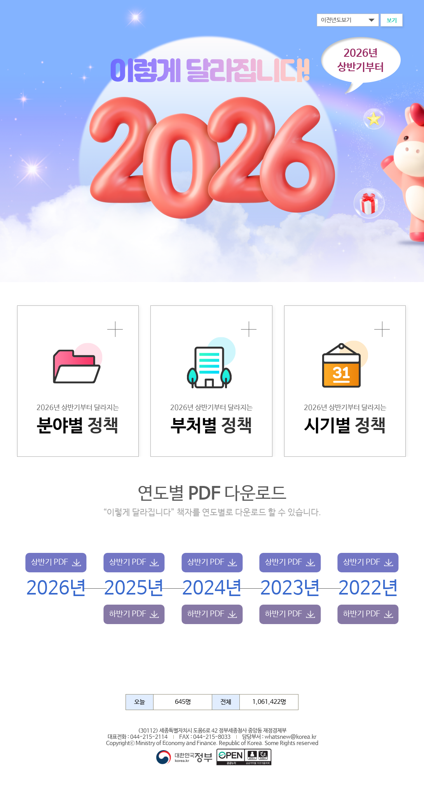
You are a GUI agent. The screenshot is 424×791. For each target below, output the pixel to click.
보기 (392, 20)
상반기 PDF (49, 562)
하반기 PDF (127, 614)
